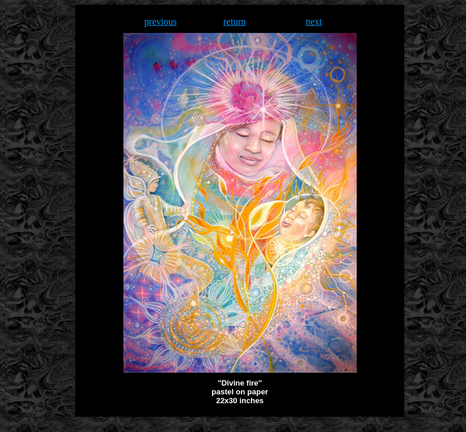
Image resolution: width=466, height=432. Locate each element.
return (234, 21)
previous (161, 21)
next (314, 21)
